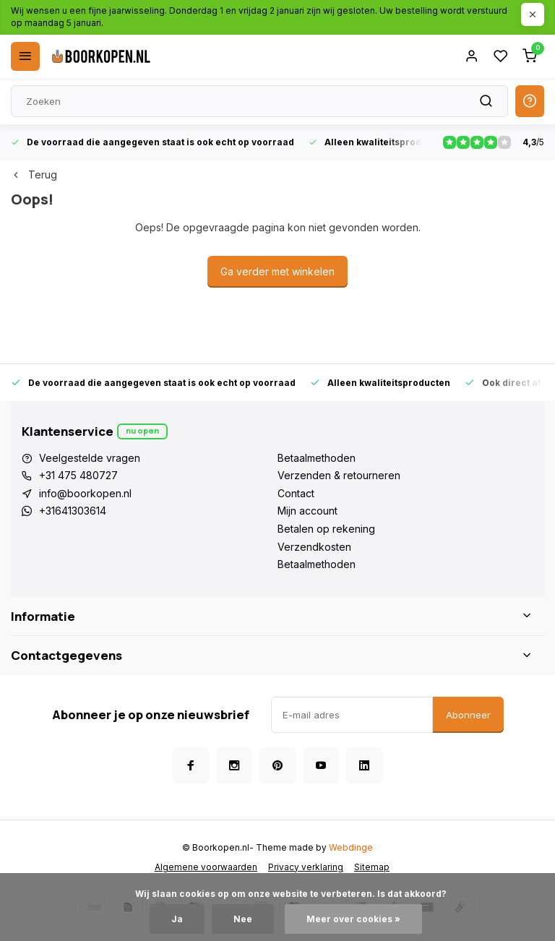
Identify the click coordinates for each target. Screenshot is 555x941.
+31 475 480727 (78, 475)
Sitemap (372, 866)
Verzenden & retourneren (339, 475)
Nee (242, 919)
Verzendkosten (314, 547)
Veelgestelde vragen (89, 458)
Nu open (142, 430)
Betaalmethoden (317, 458)
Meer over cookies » (353, 919)
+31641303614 (72, 510)
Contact (296, 493)
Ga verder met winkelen (277, 271)
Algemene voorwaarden (206, 866)
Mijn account (307, 510)
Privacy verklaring (305, 866)
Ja (177, 919)
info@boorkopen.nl (85, 493)
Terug (34, 174)
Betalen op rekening (326, 529)
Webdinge (351, 847)
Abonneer (468, 715)
